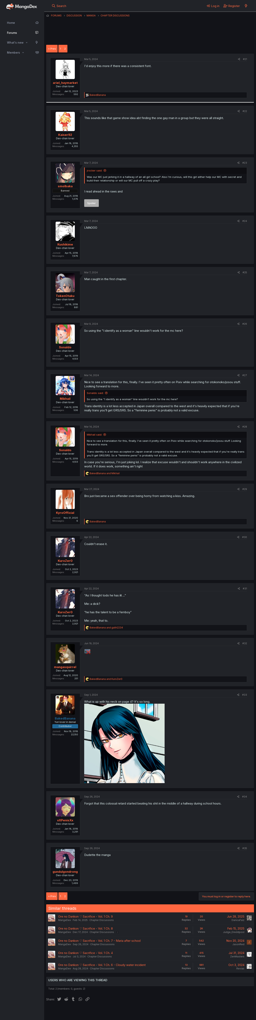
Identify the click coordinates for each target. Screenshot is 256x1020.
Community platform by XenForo (221, 1011)
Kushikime (65, 244)
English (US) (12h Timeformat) (66, 1011)
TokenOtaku (65, 296)
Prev (53, 48)
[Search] (59, 6)
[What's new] (246, 6)
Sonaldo (65, 347)
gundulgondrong (65, 872)
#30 (244, 537)
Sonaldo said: (95, 393)
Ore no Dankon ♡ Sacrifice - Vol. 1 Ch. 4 (85, 953)
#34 (244, 796)
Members (13, 52)
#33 (244, 694)
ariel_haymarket (65, 83)
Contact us (98, 1011)
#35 (244, 848)
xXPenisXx (65, 820)
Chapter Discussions (101, 920)
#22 (245, 111)
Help (161, 1011)
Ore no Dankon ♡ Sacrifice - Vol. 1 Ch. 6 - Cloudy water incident (102, 965)
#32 (244, 643)
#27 (244, 375)
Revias (240, 968)
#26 (244, 323)
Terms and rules (120, 1011)
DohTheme (216, 1014)
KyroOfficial (65, 513)
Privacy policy (144, 1011)
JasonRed (238, 944)
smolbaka (65, 186)
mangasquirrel (65, 667)
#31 (245, 588)
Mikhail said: (94, 434)
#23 (244, 162)
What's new (15, 42)
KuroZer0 (65, 561)
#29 (244, 489)
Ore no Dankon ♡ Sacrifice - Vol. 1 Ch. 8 (85, 928)
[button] (26, 43)
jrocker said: (94, 170)
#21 (245, 59)
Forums (12, 32)
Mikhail (65, 399)
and (105, 473)
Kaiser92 (65, 135)
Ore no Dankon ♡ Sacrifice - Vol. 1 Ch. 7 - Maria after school (99, 941)
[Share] (239, 59)
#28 (244, 426)
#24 (244, 220)
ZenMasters (237, 956)
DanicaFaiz (238, 920)
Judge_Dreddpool (233, 932)
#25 (245, 272)
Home (11, 22)
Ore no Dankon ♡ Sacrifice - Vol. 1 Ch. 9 (85, 916)
